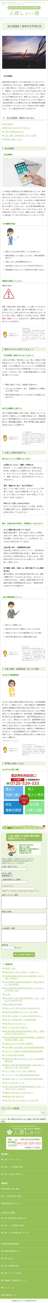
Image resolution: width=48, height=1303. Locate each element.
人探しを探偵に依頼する (13, 1174)
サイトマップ (8, 1288)
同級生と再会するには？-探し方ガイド (18, 1093)
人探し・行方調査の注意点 (14, 1225)
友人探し (7, 994)
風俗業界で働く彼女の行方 (14, 1096)
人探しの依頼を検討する (14, 132)
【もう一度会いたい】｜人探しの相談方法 (20, 1071)
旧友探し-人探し (10, 968)
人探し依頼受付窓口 (11, 1266)
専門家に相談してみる (13, 139)
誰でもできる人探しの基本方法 (16, 1027)
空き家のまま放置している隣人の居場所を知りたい (23, 1016)
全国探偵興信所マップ (12, 1251)
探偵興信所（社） (10, 1295)
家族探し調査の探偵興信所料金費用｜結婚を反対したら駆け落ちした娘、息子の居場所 (24, 1066)
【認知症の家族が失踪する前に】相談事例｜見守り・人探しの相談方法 (24, 977)
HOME (3, 1119)
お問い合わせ (8, 1258)
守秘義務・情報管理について (14, 1280)
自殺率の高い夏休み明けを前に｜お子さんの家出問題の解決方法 (24, 1060)
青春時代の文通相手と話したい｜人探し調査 (21, 1012)
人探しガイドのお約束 (12, 1273)
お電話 (12, 863)
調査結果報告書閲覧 (11, 1244)
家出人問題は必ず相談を (13, 1004)
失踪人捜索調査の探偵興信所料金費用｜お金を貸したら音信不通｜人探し (24, 989)
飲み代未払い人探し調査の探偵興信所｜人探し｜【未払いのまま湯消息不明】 (24, 999)
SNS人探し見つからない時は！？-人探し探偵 (21, 1100)
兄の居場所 (8, 124)
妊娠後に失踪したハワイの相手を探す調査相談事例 (23, 1079)
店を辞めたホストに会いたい (15, 1024)
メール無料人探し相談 (12, 1196)
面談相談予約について (12, 1203)
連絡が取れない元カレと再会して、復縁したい (21, 972)
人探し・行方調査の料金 (13, 1167)
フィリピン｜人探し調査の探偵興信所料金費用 (21, 1075)
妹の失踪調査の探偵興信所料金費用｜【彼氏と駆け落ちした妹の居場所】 (24, 983)
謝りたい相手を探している (14, 1083)
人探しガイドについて (10, 740)
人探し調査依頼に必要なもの (14, 1218)
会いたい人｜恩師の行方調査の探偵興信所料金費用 (23, 1051)
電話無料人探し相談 (11, 1189)
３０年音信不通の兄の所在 (14, 1055)
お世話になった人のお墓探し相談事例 (18, 1044)
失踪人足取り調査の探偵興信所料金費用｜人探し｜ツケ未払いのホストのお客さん (24, 1088)
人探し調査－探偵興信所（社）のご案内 (20, 135)
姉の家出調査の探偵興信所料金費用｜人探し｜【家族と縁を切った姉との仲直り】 (24, 1032)
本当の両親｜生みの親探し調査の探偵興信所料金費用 (24, 1047)
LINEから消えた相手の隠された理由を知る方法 (22, 1008)
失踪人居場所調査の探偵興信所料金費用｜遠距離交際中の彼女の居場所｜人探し (24, 1038)
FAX (16, 863)
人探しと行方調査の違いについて (16, 1233)
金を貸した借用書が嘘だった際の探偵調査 (20, 1020)
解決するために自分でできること (17, 128)
